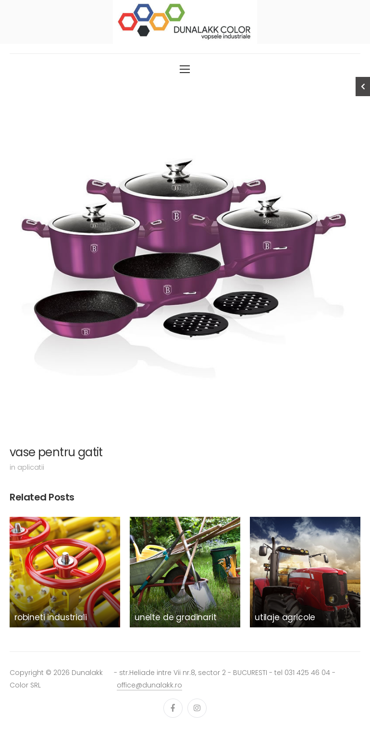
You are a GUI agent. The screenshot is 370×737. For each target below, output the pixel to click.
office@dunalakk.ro (149, 685)
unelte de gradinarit (176, 617)
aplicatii (30, 467)
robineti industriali (50, 617)
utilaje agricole (285, 617)
